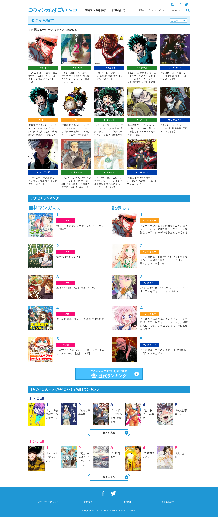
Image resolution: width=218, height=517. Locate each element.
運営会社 (88, 502)
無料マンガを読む (95, 10)
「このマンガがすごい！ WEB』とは (165, 10)
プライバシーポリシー (48, 502)
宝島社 (142, 10)
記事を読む (119, 10)
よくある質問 (167, 502)
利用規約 (128, 502)
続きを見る (109, 432)
